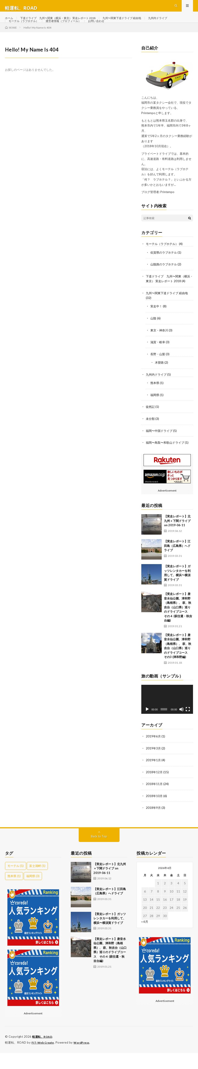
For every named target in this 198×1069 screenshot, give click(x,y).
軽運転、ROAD (43, 1053)
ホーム (10, 22)
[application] (167, 716)
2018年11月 (154, 801)
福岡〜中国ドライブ (160, 448)
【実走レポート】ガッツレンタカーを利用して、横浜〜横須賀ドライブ (109, 935)
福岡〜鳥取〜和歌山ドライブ (166, 460)
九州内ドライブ (20, 31)
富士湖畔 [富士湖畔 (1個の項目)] (37, 882)
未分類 (150, 436)
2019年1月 (153, 777)
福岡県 (155, 413)
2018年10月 (154, 813)
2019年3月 (153, 765)
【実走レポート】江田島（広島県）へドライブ (177, 563)
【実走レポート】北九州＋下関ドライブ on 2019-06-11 (177, 538)
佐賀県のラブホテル (164, 267)
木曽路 (159, 381)
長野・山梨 (158, 372)
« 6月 (144, 938)
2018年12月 (154, 789)
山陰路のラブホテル (164, 279)
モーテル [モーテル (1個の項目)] (15, 882)
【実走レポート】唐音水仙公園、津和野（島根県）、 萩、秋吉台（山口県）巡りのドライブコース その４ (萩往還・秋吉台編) (178, 625)
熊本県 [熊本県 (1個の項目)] (14, 892)
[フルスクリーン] (188, 726)
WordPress (84, 1059)
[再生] (147, 726)
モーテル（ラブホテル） (55, 31)
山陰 (153, 337)
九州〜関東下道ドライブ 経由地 (139, 22)
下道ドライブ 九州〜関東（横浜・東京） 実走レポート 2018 (66, 22)
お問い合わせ (137, 31)
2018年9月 (153, 824)
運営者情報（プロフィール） (100, 31)
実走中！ (156, 325)
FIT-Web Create (44, 1059)
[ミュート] (181, 726)
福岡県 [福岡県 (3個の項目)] (32, 892)
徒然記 (150, 425)
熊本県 (155, 401)
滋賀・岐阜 (158, 361)
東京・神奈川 (159, 349)
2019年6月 (153, 754)
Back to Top (99, 853)
